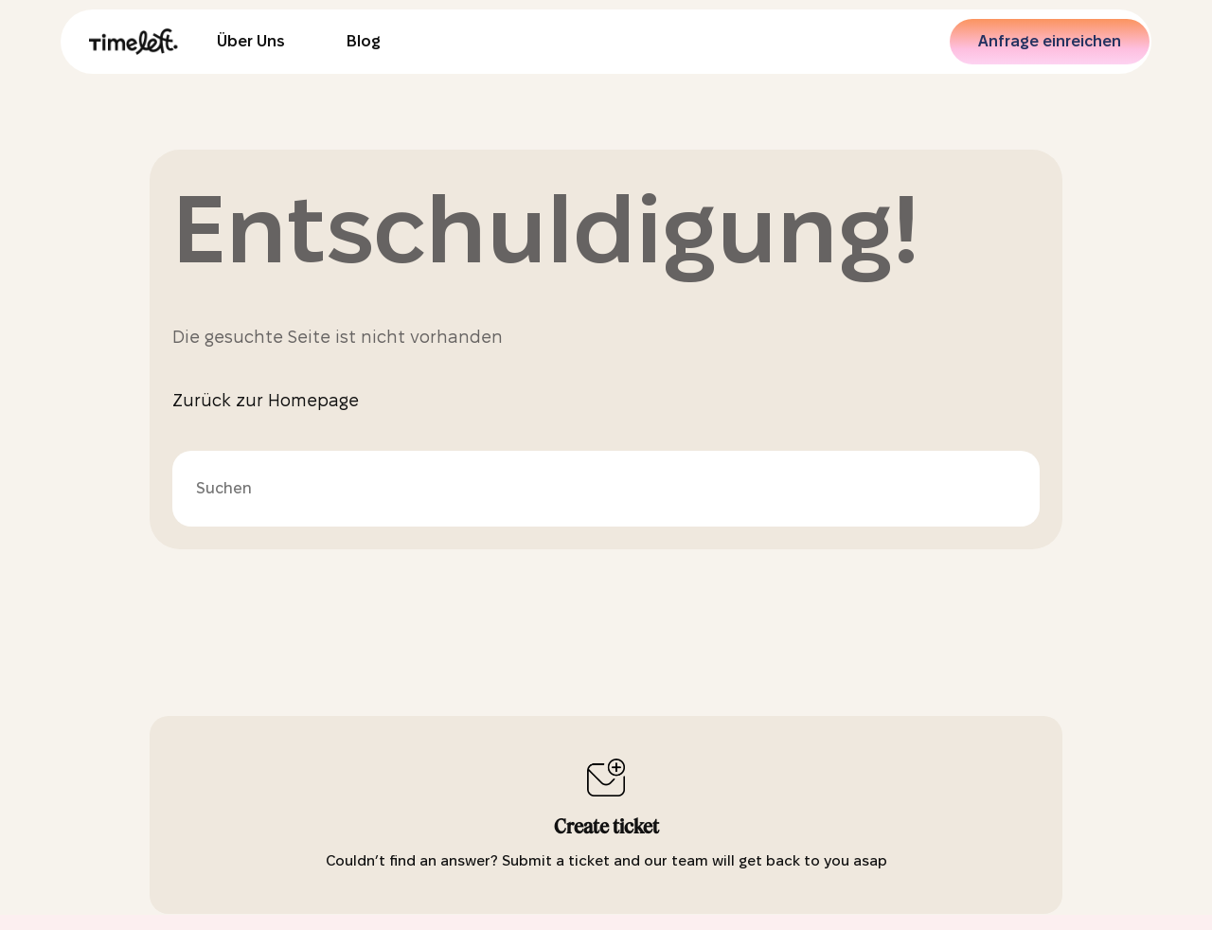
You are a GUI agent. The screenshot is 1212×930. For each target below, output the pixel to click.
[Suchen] (606, 489)
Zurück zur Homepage (265, 400)
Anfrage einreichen (1049, 41)
